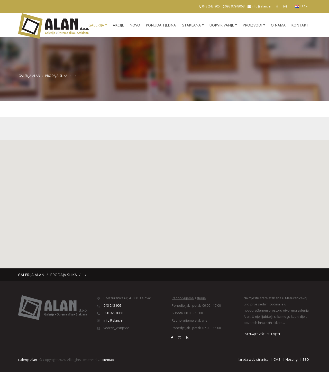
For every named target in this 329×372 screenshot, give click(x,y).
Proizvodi (252, 25)
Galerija (96, 25)
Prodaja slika (56, 76)
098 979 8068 (234, 6)
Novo (135, 25)
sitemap (108, 360)
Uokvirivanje (221, 25)
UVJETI (275, 334)
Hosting (291, 359)
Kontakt (299, 25)
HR (301, 6)
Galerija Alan (29, 76)
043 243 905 (211, 6)
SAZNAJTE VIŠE (254, 334)
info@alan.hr (261, 6)
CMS (276, 359)
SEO (306, 359)
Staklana (191, 25)
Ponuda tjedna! (161, 25)
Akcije (118, 25)
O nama (278, 25)
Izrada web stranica (253, 359)
